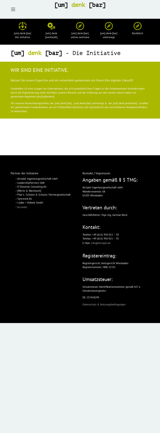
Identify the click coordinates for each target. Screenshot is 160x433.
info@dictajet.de (100, 243)
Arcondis (22, 207)
